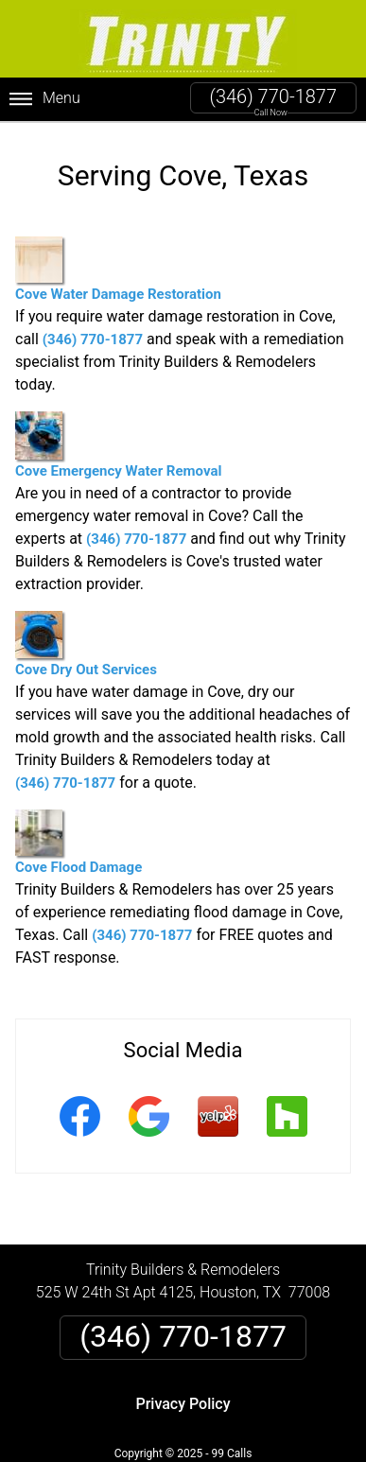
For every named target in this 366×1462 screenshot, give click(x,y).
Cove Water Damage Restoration (118, 269)
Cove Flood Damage (78, 842)
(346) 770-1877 (273, 96)
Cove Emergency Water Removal (118, 445)
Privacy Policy (182, 1404)
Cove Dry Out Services (86, 644)
